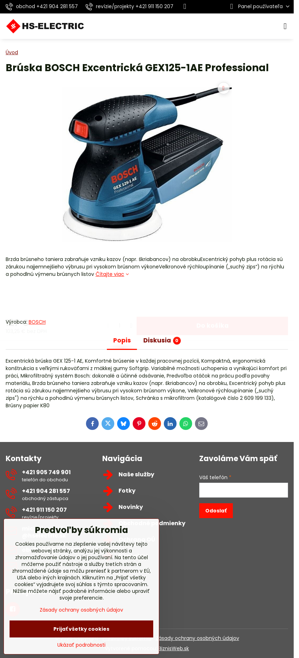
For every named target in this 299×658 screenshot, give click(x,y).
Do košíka (212, 298)
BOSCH (37, 321)
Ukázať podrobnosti (81, 645)
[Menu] (285, 26)
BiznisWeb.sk (174, 648)
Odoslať (215, 510)
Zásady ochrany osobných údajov (197, 638)
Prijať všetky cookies (81, 629)
